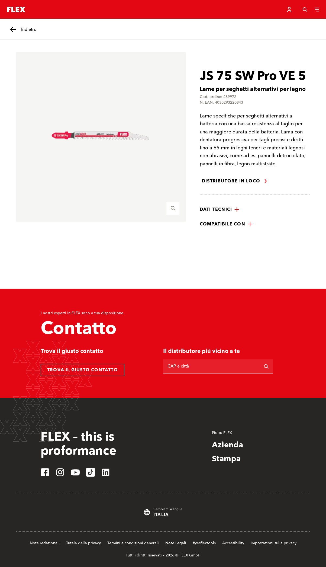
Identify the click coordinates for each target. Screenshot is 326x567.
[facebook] (45, 472)
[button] (220, 209)
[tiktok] (90, 472)
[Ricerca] (266, 366)
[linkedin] (105, 472)
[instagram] (60, 472)
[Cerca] (305, 9)
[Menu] (317, 9)
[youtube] (75, 472)
